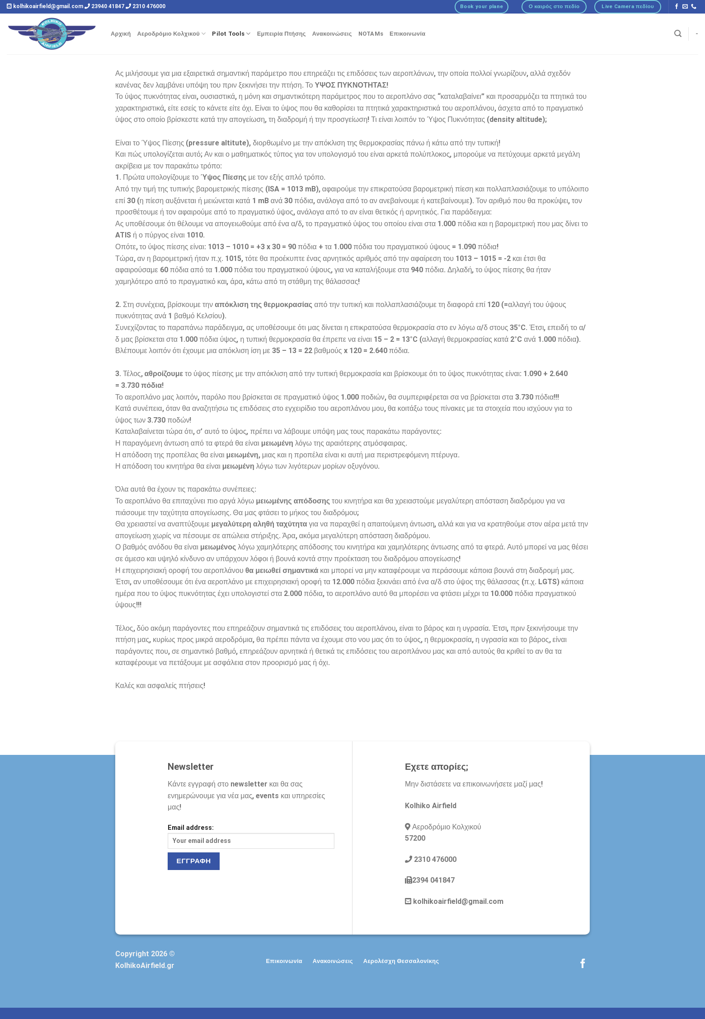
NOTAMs (371, 33)
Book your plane (481, 6)
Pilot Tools (231, 33)
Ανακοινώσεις (332, 33)
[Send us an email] (685, 7)
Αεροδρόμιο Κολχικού (171, 33)
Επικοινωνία (407, 33)
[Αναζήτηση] (678, 33)
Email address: (251, 836)
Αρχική (121, 33)
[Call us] (693, 7)
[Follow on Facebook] (676, 7)
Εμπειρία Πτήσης (281, 33)
